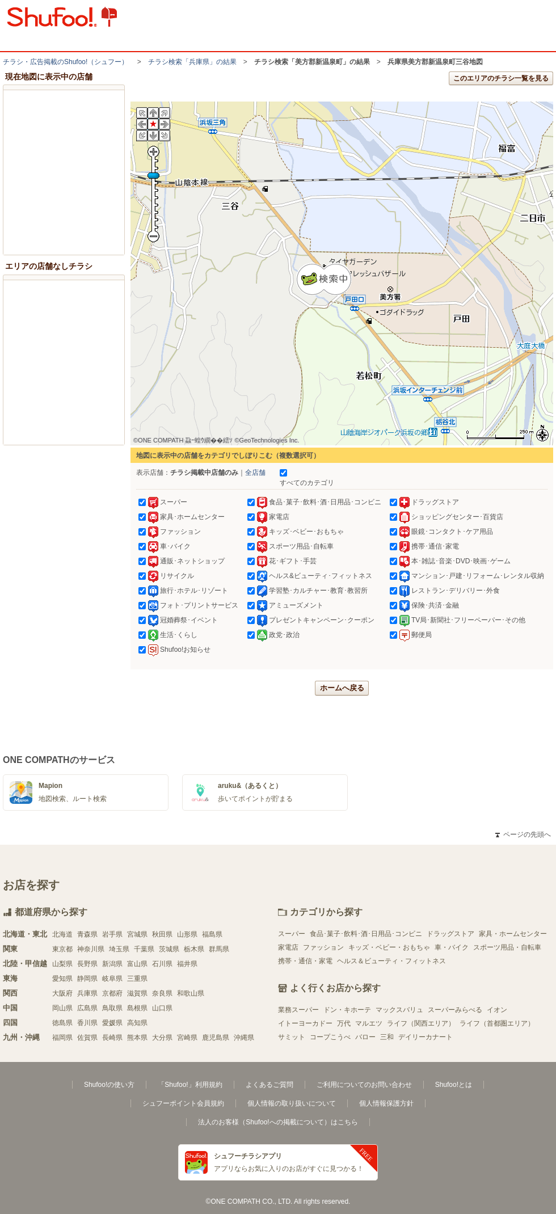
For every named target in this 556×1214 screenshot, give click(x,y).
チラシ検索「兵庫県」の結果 (192, 62)
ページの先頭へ (523, 834)
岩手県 (112, 934)
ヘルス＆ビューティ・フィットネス (391, 961)
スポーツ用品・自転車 (507, 947)
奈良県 (162, 993)
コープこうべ (330, 1037)
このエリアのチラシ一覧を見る (501, 78)
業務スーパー (298, 1010)
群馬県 (219, 949)
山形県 (187, 934)
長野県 (87, 964)
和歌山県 (190, 993)
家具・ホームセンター (513, 934)
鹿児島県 (215, 1038)
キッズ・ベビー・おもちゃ (389, 947)
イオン (497, 1010)
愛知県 (62, 979)
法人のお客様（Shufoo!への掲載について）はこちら (277, 1122)
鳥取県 (112, 1008)
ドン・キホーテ (347, 1010)
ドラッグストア (450, 934)
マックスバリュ (399, 1010)
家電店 (288, 947)
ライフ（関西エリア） (421, 1023)
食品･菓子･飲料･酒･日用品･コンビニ (366, 934)
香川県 (87, 1023)
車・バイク (452, 947)
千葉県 (144, 949)
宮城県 (137, 934)
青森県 (87, 934)
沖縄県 (244, 1038)
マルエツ (368, 1023)
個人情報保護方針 (386, 1103)
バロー (365, 1037)
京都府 (112, 993)
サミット (291, 1037)
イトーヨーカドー (305, 1023)
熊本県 (137, 1038)
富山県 (137, 964)
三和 (387, 1037)
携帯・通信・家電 (305, 961)
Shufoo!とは (453, 1085)
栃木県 (194, 949)
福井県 (187, 964)
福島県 (212, 934)
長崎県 (112, 1038)
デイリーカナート (425, 1037)
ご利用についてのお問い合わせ (364, 1085)
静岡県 (87, 979)
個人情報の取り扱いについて (291, 1103)
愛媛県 (112, 1023)
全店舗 (255, 473)
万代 (344, 1023)
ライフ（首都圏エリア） (497, 1023)
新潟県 (112, 964)
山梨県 (62, 964)
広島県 (87, 1008)
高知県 (137, 1023)
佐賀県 (87, 1038)
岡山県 (62, 1008)
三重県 (137, 979)
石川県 (162, 964)
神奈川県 (90, 949)
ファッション (323, 947)
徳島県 (62, 1023)
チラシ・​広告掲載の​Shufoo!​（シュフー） (65, 62)
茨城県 (169, 949)
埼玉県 (119, 949)
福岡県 (62, 1038)
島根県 (137, 1008)
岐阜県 (112, 979)
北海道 (62, 934)
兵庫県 (87, 993)
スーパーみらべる (455, 1010)
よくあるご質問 (269, 1085)
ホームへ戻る (342, 688)
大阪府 (62, 993)
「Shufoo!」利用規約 (190, 1085)
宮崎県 (187, 1038)
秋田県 (162, 934)
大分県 (162, 1038)
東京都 (62, 949)
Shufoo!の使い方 (109, 1085)
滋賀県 (137, 993)
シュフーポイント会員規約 (183, 1103)
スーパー (291, 934)
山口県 (162, 1008)
